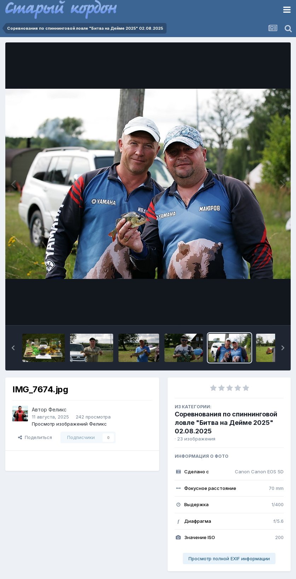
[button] (13, 348)
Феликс (57, 410)
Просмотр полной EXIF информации (229, 558)
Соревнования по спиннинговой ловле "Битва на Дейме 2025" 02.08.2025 (226, 422)
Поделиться (35, 437)
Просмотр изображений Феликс (69, 424)
